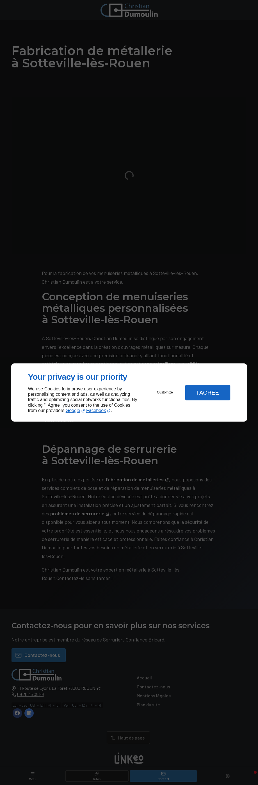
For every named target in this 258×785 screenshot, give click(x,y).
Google (73, 410)
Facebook (96, 410)
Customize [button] (165, 392)
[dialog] (129, 392)
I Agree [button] (208, 393)
